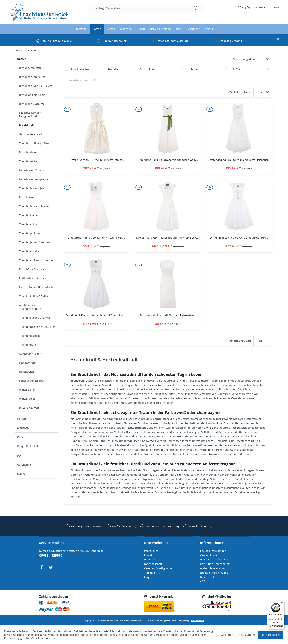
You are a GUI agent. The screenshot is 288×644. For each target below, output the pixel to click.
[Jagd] (178, 29)
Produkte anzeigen (81, 80)
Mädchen (23, 428)
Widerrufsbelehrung (212, 568)
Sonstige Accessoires (32, 380)
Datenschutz (207, 577)
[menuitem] (146, 8)
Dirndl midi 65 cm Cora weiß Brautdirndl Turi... (239, 237)
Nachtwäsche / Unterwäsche (36, 287)
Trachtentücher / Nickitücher (37, 326)
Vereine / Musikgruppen (159, 568)
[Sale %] (209, 29)
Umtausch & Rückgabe (214, 559)
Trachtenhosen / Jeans (33, 188)
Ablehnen (227, 634)
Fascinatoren (27, 362)
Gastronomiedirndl (30, 134)
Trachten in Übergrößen (34, 143)
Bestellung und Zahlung (215, 564)
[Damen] (97, 29)
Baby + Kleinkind (27, 446)
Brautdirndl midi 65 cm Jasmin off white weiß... (97, 237)
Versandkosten (209, 555)
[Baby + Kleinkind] (160, 29)
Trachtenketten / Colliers (34, 296)
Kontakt (149, 555)
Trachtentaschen (29, 335)
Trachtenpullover (29, 233)
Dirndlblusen (27, 197)
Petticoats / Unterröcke (33, 278)
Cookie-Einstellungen (213, 551)
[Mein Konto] (254, 8)
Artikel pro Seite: (240, 92)
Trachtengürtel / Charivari (35, 317)
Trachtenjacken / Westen (34, 242)
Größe (236, 69)
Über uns (149, 559)
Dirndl (141, 423)
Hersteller (113, 69)
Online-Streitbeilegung (214, 572)
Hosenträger (26, 371)
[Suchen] (196, 8)
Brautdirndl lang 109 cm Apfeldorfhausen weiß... (168, 160)
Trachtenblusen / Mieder (34, 206)
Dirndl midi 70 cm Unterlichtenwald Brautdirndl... (96, 315)
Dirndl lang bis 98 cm (32, 95)
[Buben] (140, 29)
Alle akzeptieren (270, 634)
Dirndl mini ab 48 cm (32, 77)
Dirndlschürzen (28, 152)
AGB (202, 581)
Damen (21, 59)
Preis (152, 69)
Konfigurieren (247, 634)
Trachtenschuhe (29, 251)
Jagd (20, 455)
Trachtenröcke (28, 161)
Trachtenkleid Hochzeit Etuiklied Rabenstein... (168, 315)
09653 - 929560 (50, 555)
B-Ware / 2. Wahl (29, 407)
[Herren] (111, 29)
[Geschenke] (193, 29)
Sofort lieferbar (80, 69)
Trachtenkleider (29, 215)
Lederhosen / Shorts (31, 170)
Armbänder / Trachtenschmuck (30, 306)
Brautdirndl (26, 125)
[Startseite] (80, 29)
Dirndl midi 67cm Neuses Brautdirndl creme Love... (167, 237)
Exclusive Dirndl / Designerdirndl (30, 114)
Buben (21, 437)
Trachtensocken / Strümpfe (36, 260)
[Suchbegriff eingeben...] (146, 8)
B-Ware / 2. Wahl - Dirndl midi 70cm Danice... (97, 160)
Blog (146, 577)
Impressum (151, 551)
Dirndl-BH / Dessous (31, 269)
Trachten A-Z (152, 572)
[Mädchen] (126, 29)
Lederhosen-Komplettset (34, 179)
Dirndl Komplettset (30, 68)
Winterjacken (27, 389)
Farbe (194, 69)
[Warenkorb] (272, 8)
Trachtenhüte (27, 344)
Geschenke (24, 464)
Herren (21, 418)
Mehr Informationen (43, 638)
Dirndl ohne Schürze (31, 104)
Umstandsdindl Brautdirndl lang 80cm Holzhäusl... (239, 160)
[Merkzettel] (240, 8)
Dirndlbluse (242, 479)
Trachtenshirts (28, 224)
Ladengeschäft (153, 564)
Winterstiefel (27, 398)
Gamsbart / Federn (30, 353)
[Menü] (282, 603)
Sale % (21, 473)
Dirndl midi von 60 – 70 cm (35, 86)
